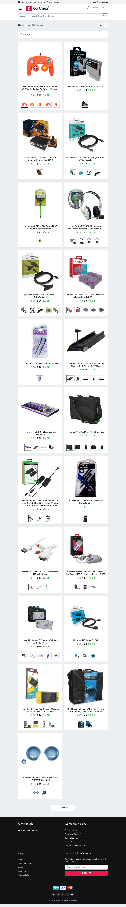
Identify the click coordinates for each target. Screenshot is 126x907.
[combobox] (103, 25)
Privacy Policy (70, 844)
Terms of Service (71, 840)
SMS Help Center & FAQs (75, 848)
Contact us (22, 874)
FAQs (20, 870)
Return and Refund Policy (74, 837)
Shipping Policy (71, 833)
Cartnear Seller (24, 878)
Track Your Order (24, 866)
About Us (22, 862)
